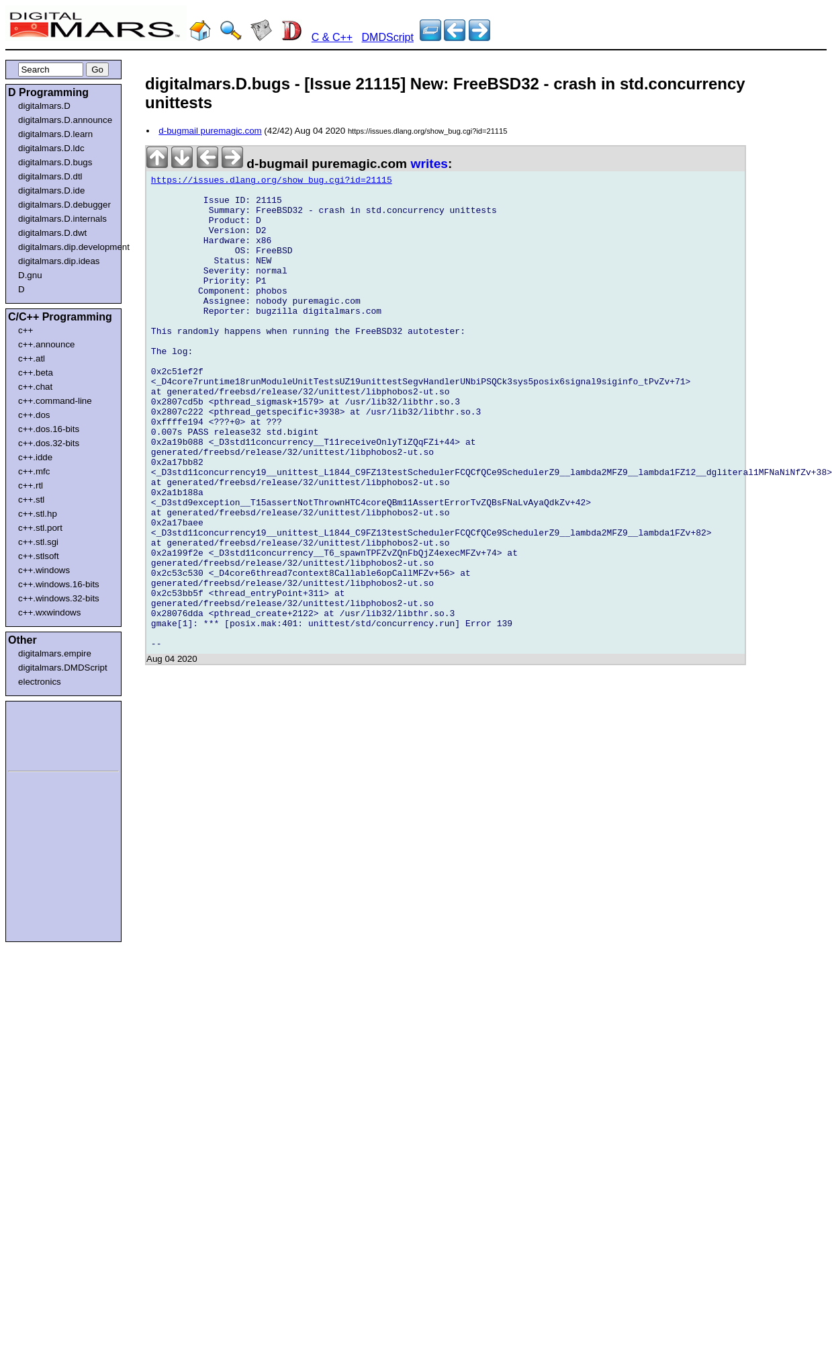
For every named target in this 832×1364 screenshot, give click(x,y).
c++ (25, 330)
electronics (39, 682)
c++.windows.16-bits (58, 584)
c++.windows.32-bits (58, 598)
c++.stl (31, 500)
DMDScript (388, 37)
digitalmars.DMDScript (62, 668)
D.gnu (30, 275)
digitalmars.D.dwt (52, 233)
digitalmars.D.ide (51, 190)
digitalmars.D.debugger (64, 205)
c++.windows (44, 570)
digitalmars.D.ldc (51, 148)
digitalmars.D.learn (55, 134)
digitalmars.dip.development (66, 247)
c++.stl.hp (37, 514)
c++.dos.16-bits (48, 429)
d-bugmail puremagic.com (209, 131)
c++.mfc (34, 471)
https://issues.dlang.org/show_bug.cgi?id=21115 (271, 182)
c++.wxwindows (49, 612)
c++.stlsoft (38, 556)
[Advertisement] (48, 734)
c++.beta (35, 373)
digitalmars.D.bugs (55, 162)
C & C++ (332, 37)
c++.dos (34, 415)
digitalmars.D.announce (65, 120)
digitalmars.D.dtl (50, 176)
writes (429, 164)
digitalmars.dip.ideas (59, 261)
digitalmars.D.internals (62, 219)
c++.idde (35, 457)
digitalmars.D (44, 106)
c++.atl (31, 358)
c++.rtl (30, 485)
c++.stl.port (40, 528)
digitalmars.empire (54, 653)
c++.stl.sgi (38, 542)
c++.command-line (55, 401)
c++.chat (35, 387)
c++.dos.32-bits (48, 443)
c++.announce (46, 344)
